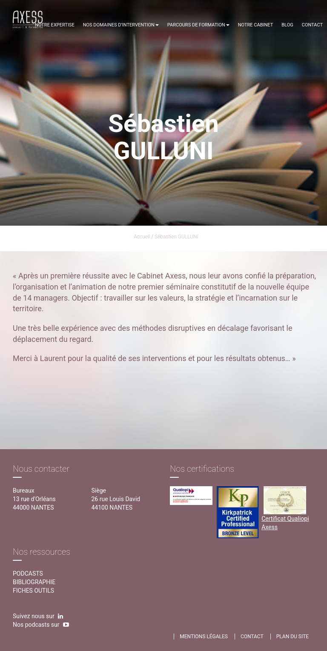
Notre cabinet (255, 25)
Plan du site (292, 637)
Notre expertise (55, 25)
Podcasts (28, 573)
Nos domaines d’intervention (121, 25)
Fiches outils (33, 590)
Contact (312, 25)
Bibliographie (34, 582)
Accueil (142, 237)
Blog (287, 25)
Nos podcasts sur (41, 624)
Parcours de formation (198, 25)
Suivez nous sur (38, 616)
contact (252, 637)
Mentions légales (204, 637)
